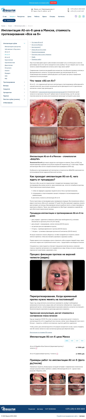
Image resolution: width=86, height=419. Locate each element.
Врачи (44, 16)
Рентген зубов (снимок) (11, 99)
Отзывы (52, 16)
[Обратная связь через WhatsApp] (80, 16)
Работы (36, 16)
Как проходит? (36, 47)
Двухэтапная (9, 65)
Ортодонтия (7, 92)
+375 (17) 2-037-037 (77, 11)
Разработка (60, 416)
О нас (5, 16)
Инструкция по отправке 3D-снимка (41, 332)
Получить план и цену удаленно (41, 54)
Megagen (7, 73)
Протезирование (9, 82)
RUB (82, 340)
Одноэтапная (9, 60)
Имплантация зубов (10, 43)
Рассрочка (20, 16)
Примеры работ (36, 59)
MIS (6, 78)
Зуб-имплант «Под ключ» (12, 49)
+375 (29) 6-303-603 (77, 9)
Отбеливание (7, 103)
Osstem (7, 70)
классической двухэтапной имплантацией (52, 92)
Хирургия (6, 89)
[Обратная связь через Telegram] (83, 16)
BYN (67, 340)
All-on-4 (7, 52)
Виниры (6, 86)
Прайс (33, 57)
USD (72, 340)
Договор (40, 409)
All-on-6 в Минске (37, 45)
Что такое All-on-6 (37, 42)
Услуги (12, 16)
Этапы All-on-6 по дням (39, 49)
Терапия (6, 96)
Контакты (61, 16)
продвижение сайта (71, 416)
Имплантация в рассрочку (13, 46)
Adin (6, 76)
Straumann (8, 68)
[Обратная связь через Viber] (76, 16)
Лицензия (31, 409)
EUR (77, 340)
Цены (29, 16)
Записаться (9, 20)
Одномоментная (10, 62)
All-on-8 (7, 57)
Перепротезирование (38, 52)
